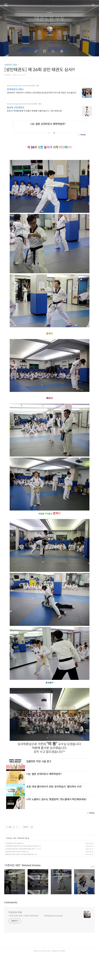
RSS (54, 51)
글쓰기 (37, 51)
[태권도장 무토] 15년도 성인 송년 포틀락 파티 (20, 854)
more (93, 866)
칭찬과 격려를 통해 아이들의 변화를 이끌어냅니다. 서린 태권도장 (34, 111)
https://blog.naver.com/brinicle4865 (22, 104)
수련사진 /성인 (10, 64)
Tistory (63, 951)
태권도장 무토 (49, 19)
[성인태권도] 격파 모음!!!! (13, 843)
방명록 (45, 51)
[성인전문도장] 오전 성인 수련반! (16, 852)
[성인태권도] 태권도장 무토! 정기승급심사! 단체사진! (22, 846)
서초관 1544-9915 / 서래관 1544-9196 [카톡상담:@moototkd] (36, 916)
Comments (10, 902)
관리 (62, 51)
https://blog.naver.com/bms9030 (21, 86)
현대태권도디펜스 (15, 89)
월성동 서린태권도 (16, 107)
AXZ (49, 951)
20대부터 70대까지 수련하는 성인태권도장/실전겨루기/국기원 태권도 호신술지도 (41, 92)
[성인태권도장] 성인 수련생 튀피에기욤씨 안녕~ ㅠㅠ (22, 849)
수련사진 (9, 838)
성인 (14, 838)
